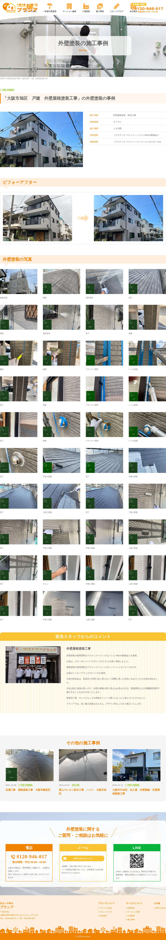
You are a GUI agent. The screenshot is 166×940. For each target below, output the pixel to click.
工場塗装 (86, 11)
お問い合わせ (160, 908)
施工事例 (100, 11)
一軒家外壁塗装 (49, 11)
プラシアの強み (106, 908)
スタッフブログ (116, 11)
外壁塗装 (131, 908)
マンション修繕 (69, 11)
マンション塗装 (133, 912)
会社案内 (103, 916)
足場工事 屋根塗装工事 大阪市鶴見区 (28, 790)
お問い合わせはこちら (83, 859)
